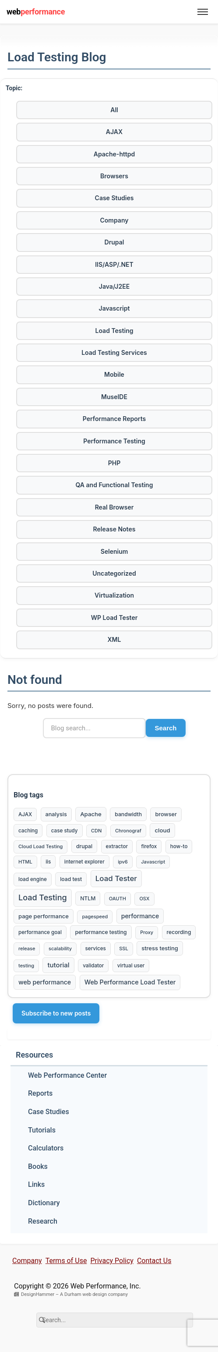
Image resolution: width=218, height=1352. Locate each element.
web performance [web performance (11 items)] (44, 982)
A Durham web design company (94, 1294)
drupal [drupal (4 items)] (84, 846)
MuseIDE (114, 396)
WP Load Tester (114, 617)
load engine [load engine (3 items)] (32, 879)
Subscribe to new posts (56, 1013)
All (114, 109)
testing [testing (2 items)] (26, 966)
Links (36, 1184)
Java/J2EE (114, 286)
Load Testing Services (114, 352)
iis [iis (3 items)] (48, 862)
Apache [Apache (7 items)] (91, 814)
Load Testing (114, 330)
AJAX (114, 131)
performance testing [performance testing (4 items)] (101, 932)
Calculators (45, 1148)
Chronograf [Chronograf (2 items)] (128, 831)
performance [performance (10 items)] (140, 916)
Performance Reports (114, 418)
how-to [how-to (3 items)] (179, 846)
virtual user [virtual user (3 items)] (130, 966)
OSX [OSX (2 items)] (144, 898)
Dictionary (44, 1203)
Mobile (114, 374)
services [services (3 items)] (95, 948)
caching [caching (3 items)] (28, 831)
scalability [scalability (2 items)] (60, 948)
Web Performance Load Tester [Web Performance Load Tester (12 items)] (130, 982)
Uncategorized (114, 573)
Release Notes (114, 529)
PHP (114, 463)
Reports (40, 1093)
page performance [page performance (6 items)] (43, 916)
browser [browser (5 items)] (165, 814)
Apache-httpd (114, 154)
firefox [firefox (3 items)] (149, 846)
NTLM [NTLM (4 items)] (87, 898)
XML (114, 639)
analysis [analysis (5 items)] (56, 814)
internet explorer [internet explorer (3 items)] (84, 862)
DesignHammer (37, 1294)
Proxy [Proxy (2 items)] (146, 932)
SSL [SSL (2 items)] (123, 948)
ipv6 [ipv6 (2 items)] (123, 862)
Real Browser (114, 507)
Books (38, 1166)
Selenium (114, 551)
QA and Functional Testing (114, 484)
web (36, 11)
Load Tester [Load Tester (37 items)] (116, 878)
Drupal (114, 242)
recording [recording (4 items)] (179, 932)
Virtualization (114, 595)
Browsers (114, 176)
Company (114, 220)
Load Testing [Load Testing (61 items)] (42, 897)
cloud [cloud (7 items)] (162, 830)
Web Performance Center (67, 1075)
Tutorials (42, 1130)
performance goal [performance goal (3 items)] (40, 932)
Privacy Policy (112, 1260)
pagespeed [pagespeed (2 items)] (95, 916)
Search (165, 728)
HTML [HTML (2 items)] (25, 862)
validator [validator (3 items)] (93, 966)
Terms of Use (66, 1260)
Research (42, 1221)
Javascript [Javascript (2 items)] (153, 862)
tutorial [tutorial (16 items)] (58, 965)
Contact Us (154, 1260)
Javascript (114, 308)
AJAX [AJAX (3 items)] (25, 814)
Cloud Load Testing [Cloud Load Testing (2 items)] (40, 846)
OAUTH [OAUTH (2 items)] (117, 898)
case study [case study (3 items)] (64, 831)
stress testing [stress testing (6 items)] (159, 948)
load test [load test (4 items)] (71, 879)
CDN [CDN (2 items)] (96, 831)
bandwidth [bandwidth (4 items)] (128, 814)
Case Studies (114, 198)
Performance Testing (114, 441)
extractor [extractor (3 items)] (117, 846)
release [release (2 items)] (26, 948)
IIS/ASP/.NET (114, 264)
